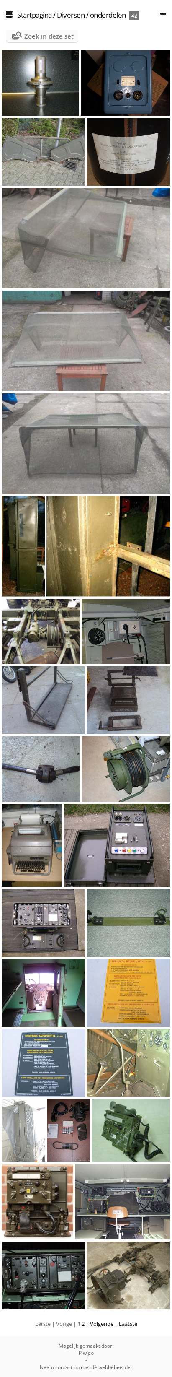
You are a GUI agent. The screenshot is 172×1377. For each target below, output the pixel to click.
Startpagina (34, 15)
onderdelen (108, 15)
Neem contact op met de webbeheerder (86, 1367)
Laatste (128, 1324)
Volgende (101, 1324)
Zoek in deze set (49, 36)
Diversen (71, 15)
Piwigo (86, 1352)
